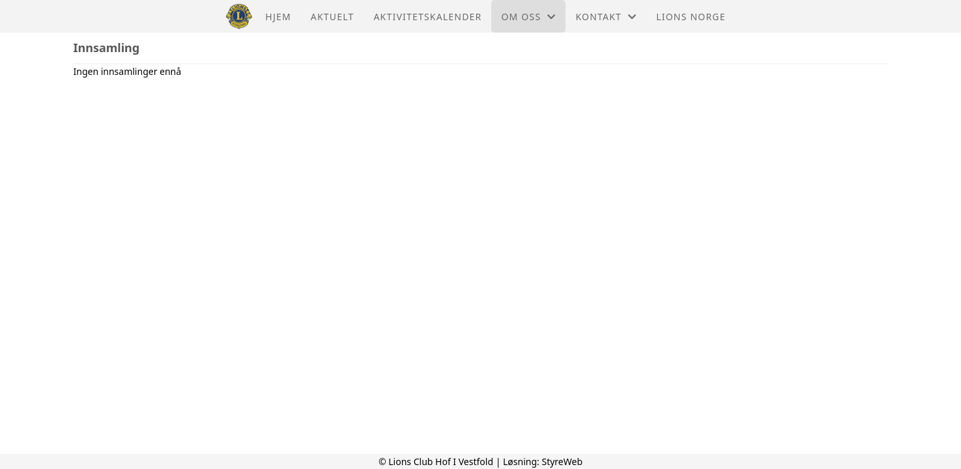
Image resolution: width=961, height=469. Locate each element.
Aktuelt (332, 16)
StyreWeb (561, 461)
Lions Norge (690, 16)
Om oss (528, 16)
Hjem (278, 16)
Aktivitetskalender (427, 16)
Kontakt (606, 16)
